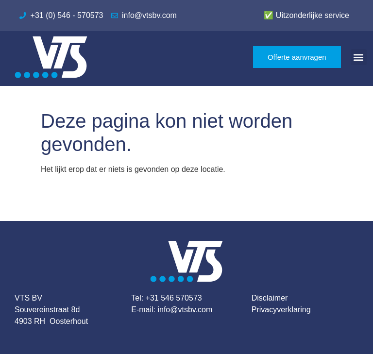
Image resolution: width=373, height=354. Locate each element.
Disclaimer (270, 298)
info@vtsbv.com (184, 309)
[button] (359, 57)
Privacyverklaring (281, 309)
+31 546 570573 (174, 298)
